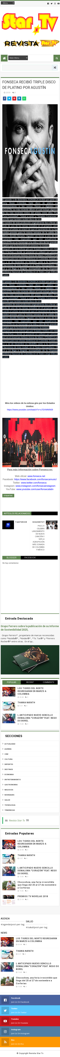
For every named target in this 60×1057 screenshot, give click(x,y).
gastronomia (11, 785)
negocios (9, 790)
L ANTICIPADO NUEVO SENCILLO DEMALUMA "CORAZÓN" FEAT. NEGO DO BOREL (37, 718)
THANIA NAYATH (26, 702)
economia (9, 774)
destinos (9, 769)
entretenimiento (13, 779)
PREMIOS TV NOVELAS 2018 (33, 896)
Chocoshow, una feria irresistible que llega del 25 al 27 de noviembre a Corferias (37, 885)
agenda (8, 749)
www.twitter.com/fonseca (33, 482)
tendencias (10, 810)
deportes (9, 764)
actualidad (10, 744)
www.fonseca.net (36, 476)
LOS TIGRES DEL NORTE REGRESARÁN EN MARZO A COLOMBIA (32, 691)
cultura (8, 759)
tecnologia (10, 805)
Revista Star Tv (17, 820)
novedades (9, 795)
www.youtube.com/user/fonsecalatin (34, 489)
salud (7, 800)
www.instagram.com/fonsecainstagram (35, 486)
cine (6, 754)
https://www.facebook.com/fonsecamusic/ (35, 479)
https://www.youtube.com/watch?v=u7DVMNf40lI (30, 409)
